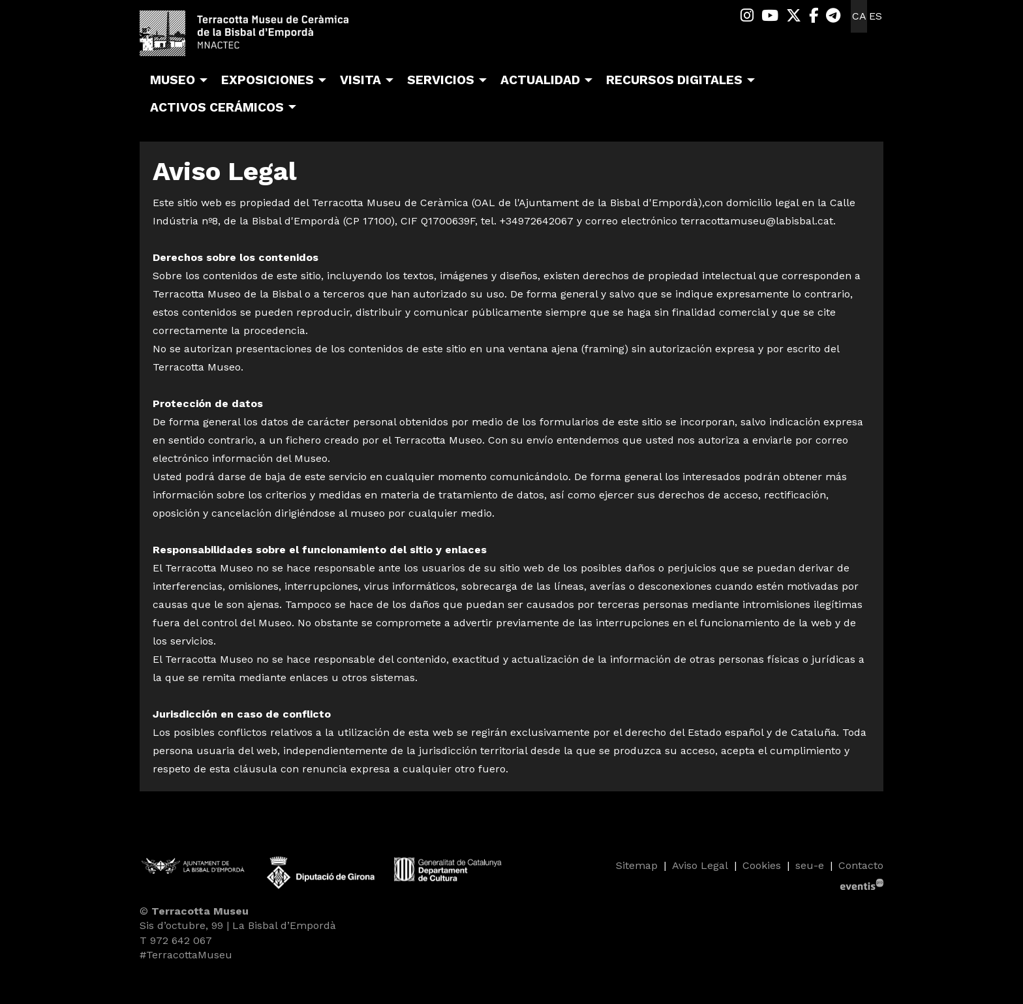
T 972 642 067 (176, 940)
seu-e (809, 865)
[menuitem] (747, 16)
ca (859, 16)
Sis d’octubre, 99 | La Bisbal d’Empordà (238, 925)
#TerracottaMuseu (186, 955)
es (875, 16)
